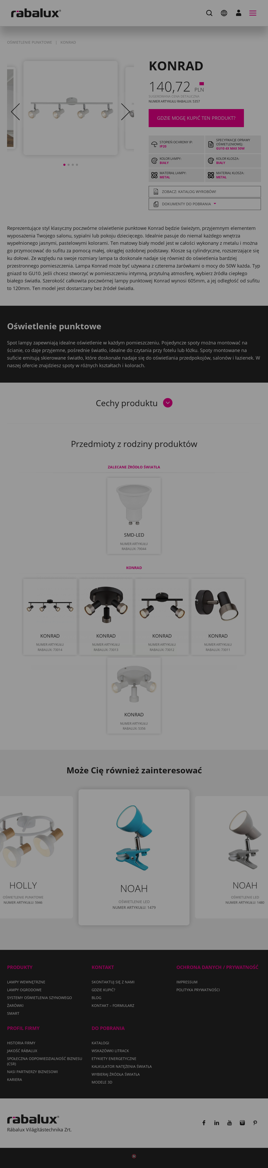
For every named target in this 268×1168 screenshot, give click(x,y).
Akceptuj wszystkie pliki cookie (134, 619)
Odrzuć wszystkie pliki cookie (171, 606)
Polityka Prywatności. (56, 590)
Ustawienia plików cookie (92, 606)
